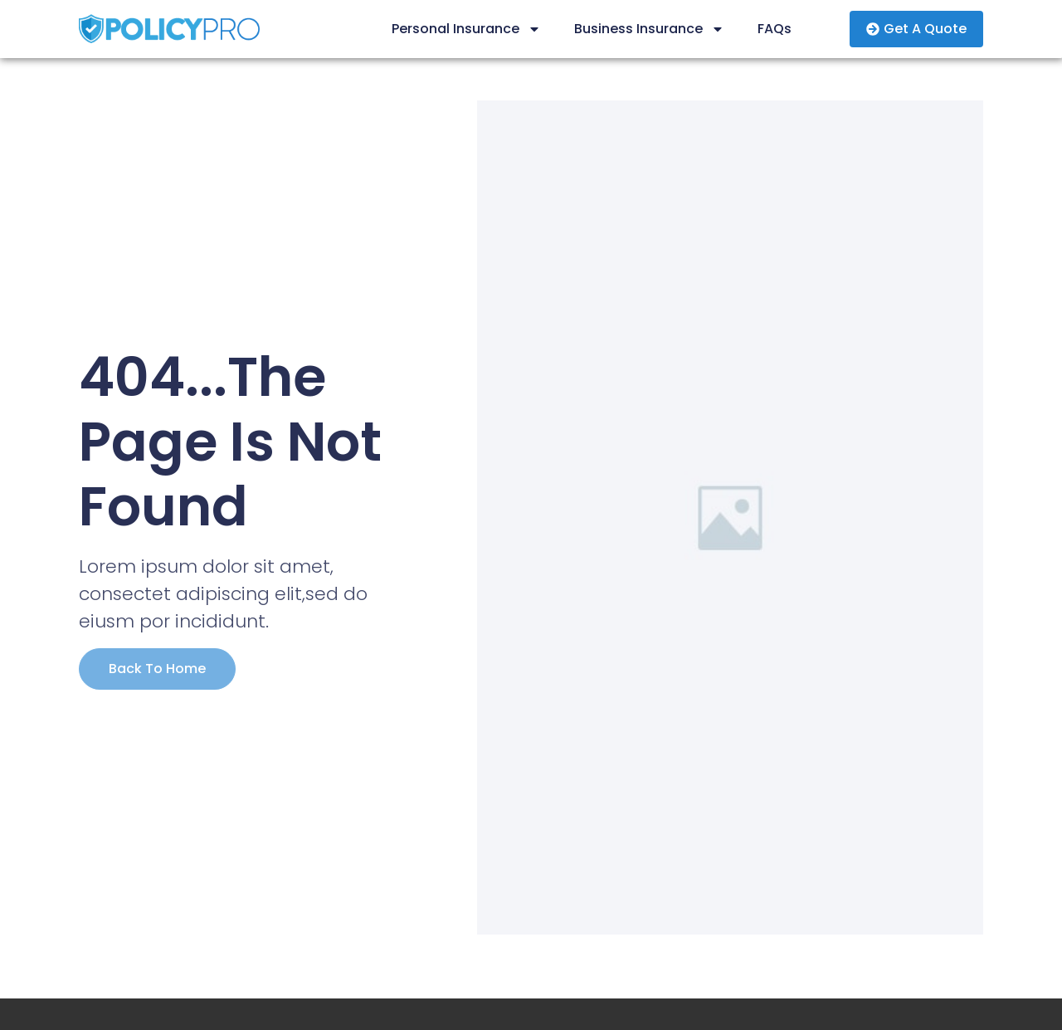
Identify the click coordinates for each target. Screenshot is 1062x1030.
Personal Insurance (466, 29)
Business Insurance (649, 29)
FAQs (775, 28)
